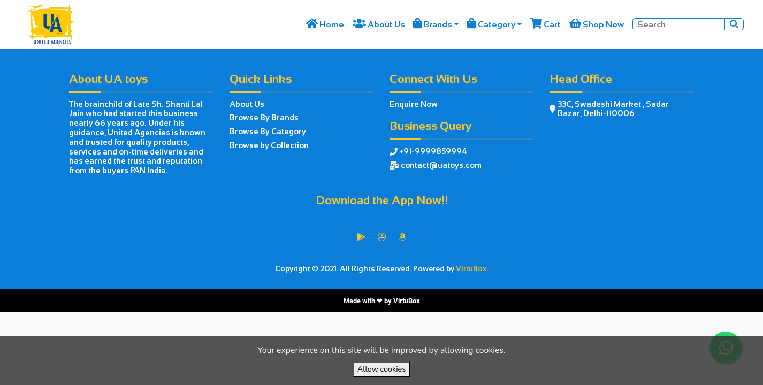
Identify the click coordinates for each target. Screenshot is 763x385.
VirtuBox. (472, 268)
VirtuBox (406, 301)
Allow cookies (381, 369)
